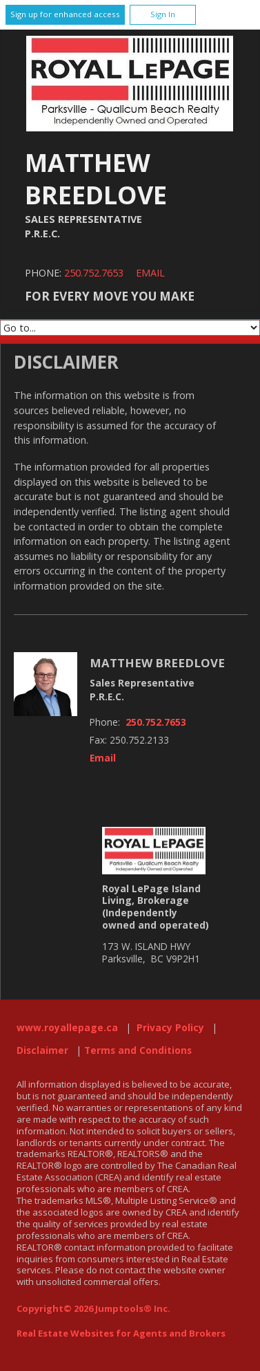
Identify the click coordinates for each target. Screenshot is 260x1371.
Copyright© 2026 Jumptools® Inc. (93, 1308)
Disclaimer (42, 1050)
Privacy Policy (170, 1028)
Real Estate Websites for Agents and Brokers (121, 1333)
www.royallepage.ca (67, 1028)
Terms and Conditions (138, 1050)
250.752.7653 (93, 272)
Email (150, 272)
